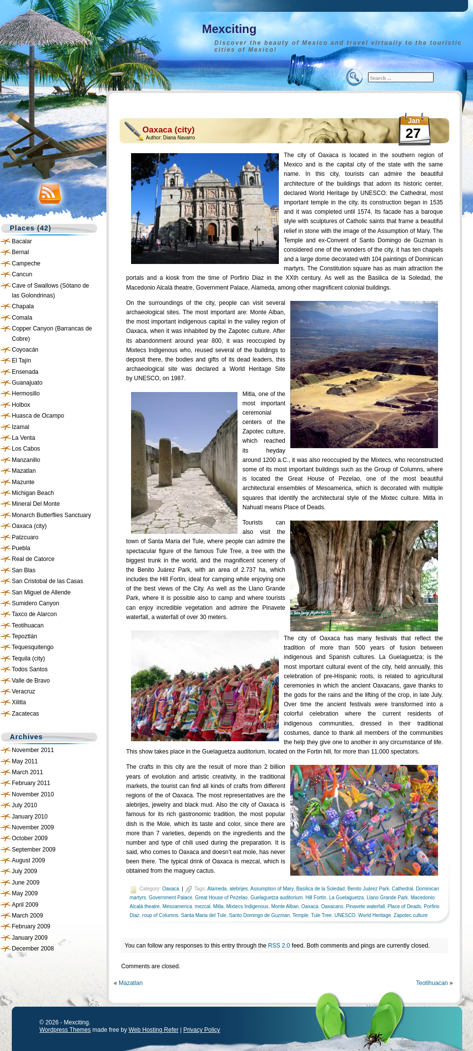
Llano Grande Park (387, 897)
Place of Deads (404, 906)
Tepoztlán (24, 636)
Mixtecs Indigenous (247, 906)
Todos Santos (30, 669)
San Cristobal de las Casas (47, 581)
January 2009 (30, 937)
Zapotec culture (411, 915)
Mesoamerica (177, 906)
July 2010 (24, 805)
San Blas (23, 570)
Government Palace (170, 897)
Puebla (21, 548)
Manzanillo (26, 460)
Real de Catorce (33, 559)
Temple (300, 915)
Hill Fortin (315, 897)
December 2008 (33, 948)
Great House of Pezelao (221, 897)
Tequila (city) (28, 658)
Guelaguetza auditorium (276, 897)
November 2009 (33, 827)
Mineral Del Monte (36, 503)
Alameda (217, 888)
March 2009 (27, 915)
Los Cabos (26, 448)
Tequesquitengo (33, 647)
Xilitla (19, 702)
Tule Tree (321, 915)
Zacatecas (25, 713)
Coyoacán (25, 349)
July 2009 (24, 871)
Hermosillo (26, 393)
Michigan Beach (33, 493)
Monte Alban (285, 906)
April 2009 (25, 904)
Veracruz (23, 691)
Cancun (22, 274)
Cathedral (402, 888)
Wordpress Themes (65, 1029)
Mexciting (229, 28)
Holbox (21, 404)
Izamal (20, 427)
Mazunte (23, 482)
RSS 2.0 (279, 945)
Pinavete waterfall (365, 906)
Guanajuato (27, 382)
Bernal (20, 252)
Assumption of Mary (272, 888)
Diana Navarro (179, 137)
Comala (22, 317)
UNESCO (345, 915)
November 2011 (33, 750)
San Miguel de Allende (41, 592)
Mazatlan (24, 470)
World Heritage (374, 915)
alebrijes (239, 888)
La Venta (23, 437)
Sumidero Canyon (35, 603)
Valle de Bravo (31, 680)
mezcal (202, 906)
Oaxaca (170, 888)
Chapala (23, 306)
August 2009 (28, 860)
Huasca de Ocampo (38, 415)
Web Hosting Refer (153, 1029)
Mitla (218, 906)
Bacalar (22, 241)
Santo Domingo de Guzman (259, 915)
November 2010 (33, 794)
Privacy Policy (201, 1029)
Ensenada (25, 371)
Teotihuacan (28, 625)
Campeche (26, 263)
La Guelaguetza (346, 897)
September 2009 (34, 849)
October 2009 (30, 838)
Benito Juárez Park (368, 888)
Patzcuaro (25, 537)
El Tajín (21, 360)
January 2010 (30, 816)
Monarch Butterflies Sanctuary (51, 515)
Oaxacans (332, 906)
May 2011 (25, 761)
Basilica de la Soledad (320, 888)
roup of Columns (160, 915)
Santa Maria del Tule (204, 915)
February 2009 (31, 926)
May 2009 (25, 893)
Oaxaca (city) (29, 526)
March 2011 (27, 772)
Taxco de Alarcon (34, 614)
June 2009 (25, 882)
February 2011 (31, 783)
